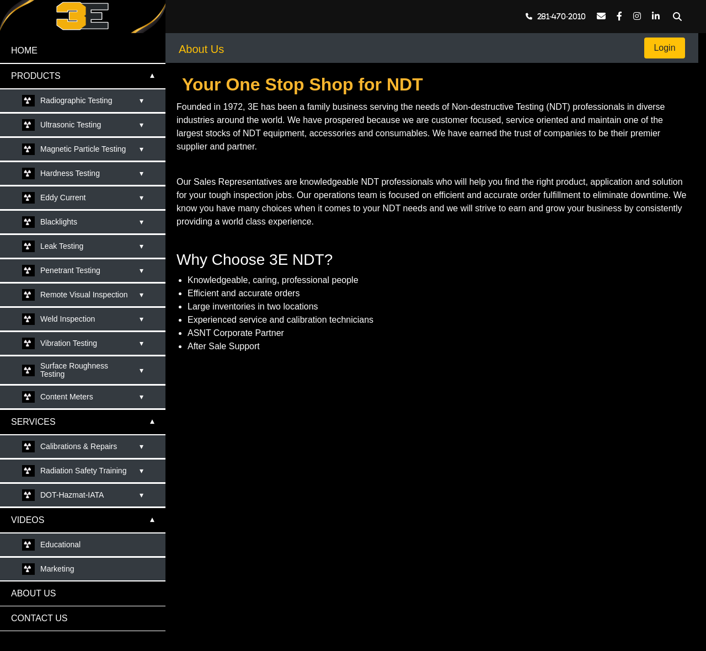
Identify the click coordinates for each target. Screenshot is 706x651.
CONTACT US (39, 618)
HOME (24, 50)
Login (664, 47)
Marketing (57, 568)
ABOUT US (33, 593)
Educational (60, 544)
